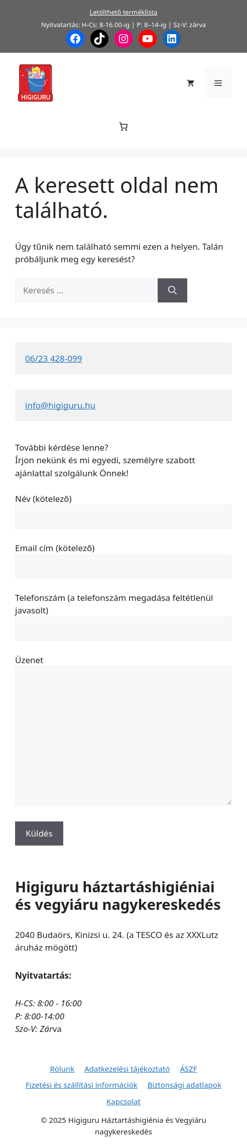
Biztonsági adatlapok (184, 1085)
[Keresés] (172, 290)
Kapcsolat (123, 1101)
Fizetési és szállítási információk (82, 1085)
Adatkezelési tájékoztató (127, 1069)
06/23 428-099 (53, 358)
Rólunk (62, 1069)
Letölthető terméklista (124, 12)
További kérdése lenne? (61, 447)
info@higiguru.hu (60, 405)
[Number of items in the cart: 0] (124, 127)
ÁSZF (188, 1069)
